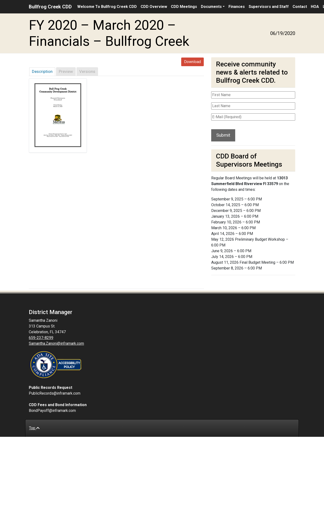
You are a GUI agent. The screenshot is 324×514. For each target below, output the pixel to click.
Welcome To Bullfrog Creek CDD (107, 6)
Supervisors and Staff (269, 6)
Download (192, 61)
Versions (87, 71)
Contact (300, 6)
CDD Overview (154, 6)
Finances (236, 6)
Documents (211, 6)
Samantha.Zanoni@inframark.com (56, 343)
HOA (315, 6)
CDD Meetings (184, 6)
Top (34, 428)
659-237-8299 (41, 337)
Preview (66, 71)
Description (42, 71)
